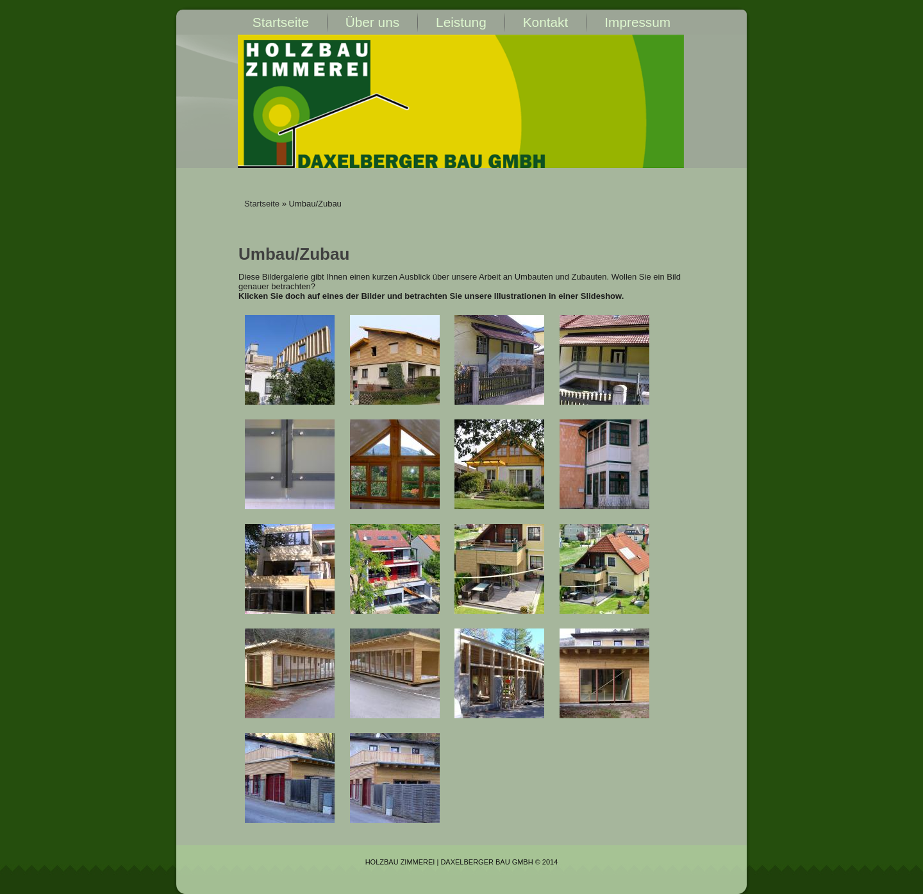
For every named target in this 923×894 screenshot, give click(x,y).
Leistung (461, 22)
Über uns (372, 22)
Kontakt (546, 22)
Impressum (637, 22)
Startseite (281, 22)
